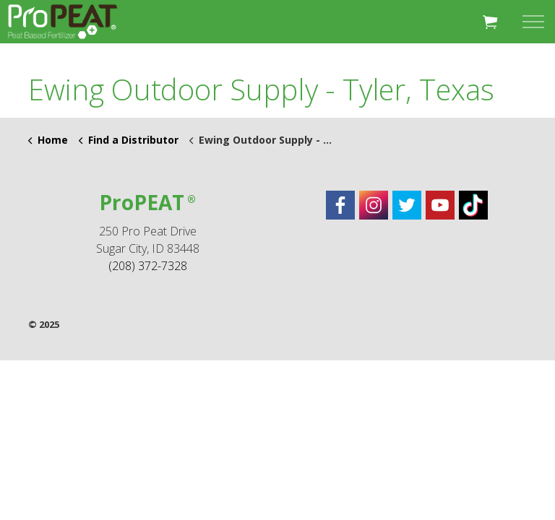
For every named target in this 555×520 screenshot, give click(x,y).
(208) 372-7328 (147, 266)
